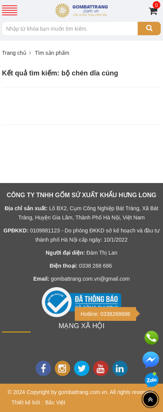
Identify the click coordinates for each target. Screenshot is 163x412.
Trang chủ (14, 53)
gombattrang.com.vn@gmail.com (90, 279)
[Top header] (150, 399)
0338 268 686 (95, 266)
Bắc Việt (55, 402)
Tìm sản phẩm (52, 53)
